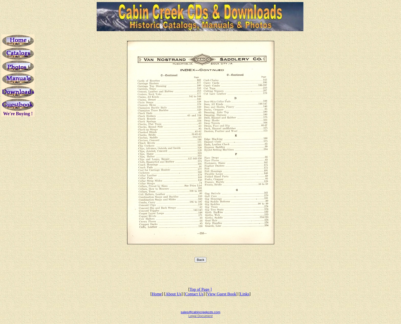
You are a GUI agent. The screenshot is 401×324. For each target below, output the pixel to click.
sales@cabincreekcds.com (200, 312)
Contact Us (194, 294)
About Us (173, 294)
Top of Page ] (200, 289)
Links (244, 294)
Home (157, 294)
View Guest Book (221, 294)
